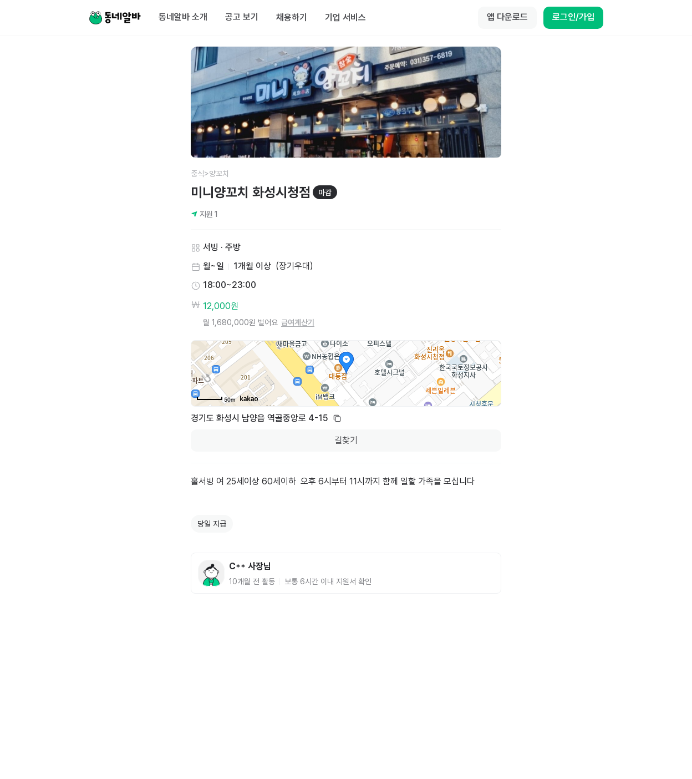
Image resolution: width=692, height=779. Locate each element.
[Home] (115, 17)
